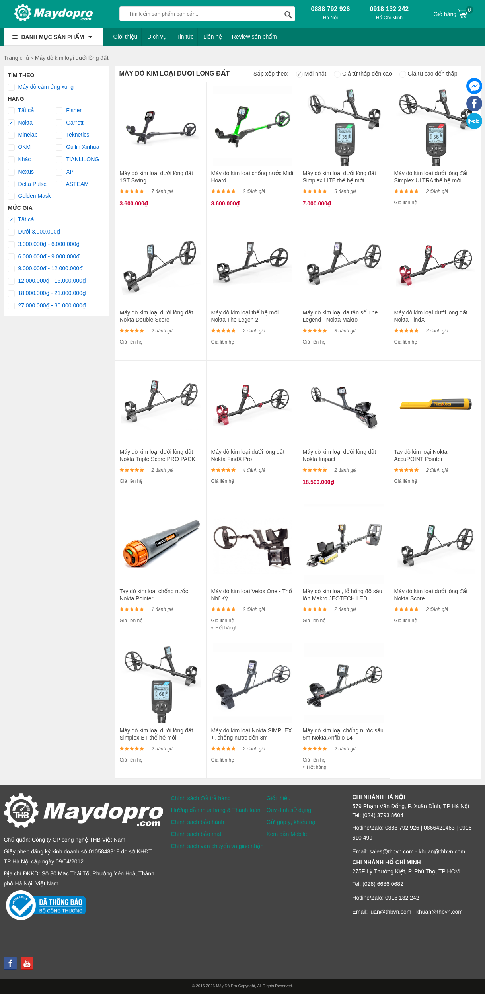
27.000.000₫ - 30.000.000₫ (47, 305)
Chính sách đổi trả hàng (201, 798)
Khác (19, 159)
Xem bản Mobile (287, 834)
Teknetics (72, 135)
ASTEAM (72, 184)
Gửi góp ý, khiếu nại (292, 822)
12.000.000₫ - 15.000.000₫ (47, 281)
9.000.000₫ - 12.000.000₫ (45, 268)
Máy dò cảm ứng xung (41, 87)
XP (65, 172)
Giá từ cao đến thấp (428, 73)
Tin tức (185, 36)
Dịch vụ (157, 36)
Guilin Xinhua (77, 147)
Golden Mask (29, 196)
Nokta (20, 123)
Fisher (69, 110)
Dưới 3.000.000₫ (34, 232)
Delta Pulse (27, 184)
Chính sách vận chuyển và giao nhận (217, 846)
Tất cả (21, 110)
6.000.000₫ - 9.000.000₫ (44, 256)
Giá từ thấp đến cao (363, 73)
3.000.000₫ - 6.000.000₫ (44, 244)
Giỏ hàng (453, 13)
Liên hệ (212, 36)
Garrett (69, 123)
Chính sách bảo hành (197, 822)
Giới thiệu (125, 36)
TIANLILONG (77, 159)
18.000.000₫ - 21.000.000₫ (47, 293)
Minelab (23, 135)
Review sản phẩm (254, 36)
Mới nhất (311, 73)
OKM (19, 147)
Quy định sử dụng (289, 810)
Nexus (21, 172)
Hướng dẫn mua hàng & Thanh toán (216, 810)
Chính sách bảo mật (196, 834)
